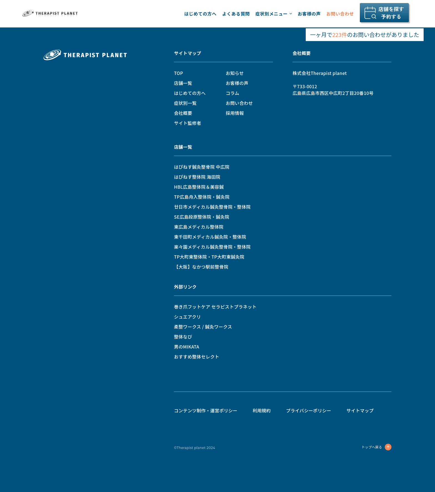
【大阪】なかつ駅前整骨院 (201, 266)
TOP (178, 73)
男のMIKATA (186, 346)
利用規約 (262, 410)
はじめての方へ (200, 13)
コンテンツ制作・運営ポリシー (205, 410)
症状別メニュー (273, 13)
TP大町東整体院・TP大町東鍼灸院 (209, 256)
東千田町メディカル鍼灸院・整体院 (210, 236)
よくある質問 (236, 13)
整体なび (183, 336)
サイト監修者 (187, 123)
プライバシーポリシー (308, 410)
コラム (232, 93)
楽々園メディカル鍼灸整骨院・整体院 (212, 246)
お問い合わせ (340, 13)
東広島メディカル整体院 (198, 226)
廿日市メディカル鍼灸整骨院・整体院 (212, 206)
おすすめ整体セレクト (196, 356)
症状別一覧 (185, 103)
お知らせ (235, 73)
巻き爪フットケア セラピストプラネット (215, 306)
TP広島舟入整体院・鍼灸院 (201, 196)
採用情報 (235, 113)
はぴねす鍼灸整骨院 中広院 (201, 166)
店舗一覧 (183, 83)
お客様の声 (309, 13)
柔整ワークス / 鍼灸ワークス (203, 326)
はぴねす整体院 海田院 (197, 176)
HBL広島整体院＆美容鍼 (199, 186)
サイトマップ (187, 53)
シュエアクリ (187, 316)
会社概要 (183, 113)
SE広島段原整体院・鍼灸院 (201, 216)
